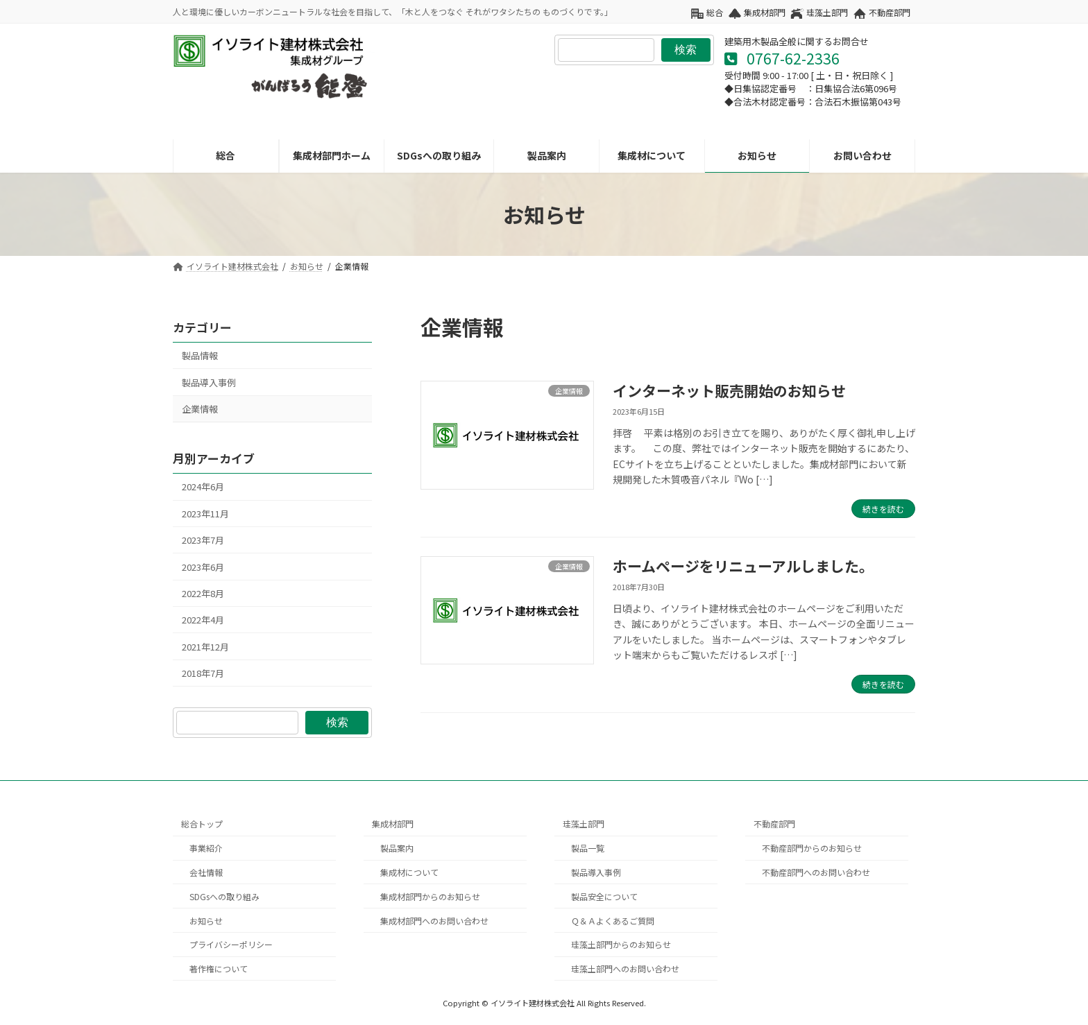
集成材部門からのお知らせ (430, 896)
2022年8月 (203, 593)
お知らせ (206, 920)
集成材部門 (764, 12)
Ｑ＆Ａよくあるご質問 (612, 920)
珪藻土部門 (827, 12)
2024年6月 (203, 487)
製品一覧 (587, 848)
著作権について (218, 968)
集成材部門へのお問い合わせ (434, 920)
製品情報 (200, 356)
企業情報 (200, 408)
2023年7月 (203, 540)
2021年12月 (205, 646)
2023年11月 (205, 513)
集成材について (409, 872)
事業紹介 (206, 848)
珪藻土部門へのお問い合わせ (625, 968)
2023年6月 (203, 567)
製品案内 (397, 848)
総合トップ (202, 823)
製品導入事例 (209, 382)
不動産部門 (889, 12)
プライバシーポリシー (231, 944)
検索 (685, 49)
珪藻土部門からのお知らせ (621, 944)
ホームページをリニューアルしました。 (743, 565)
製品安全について (604, 896)
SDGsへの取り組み (224, 896)
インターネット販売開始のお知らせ (729, 390)
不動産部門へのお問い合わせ (816, 872)
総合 (714, 12)
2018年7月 (203, 673)
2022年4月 (203, 620)
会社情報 (206, 872)
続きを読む (883, 509)
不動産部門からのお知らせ (812, 848)
